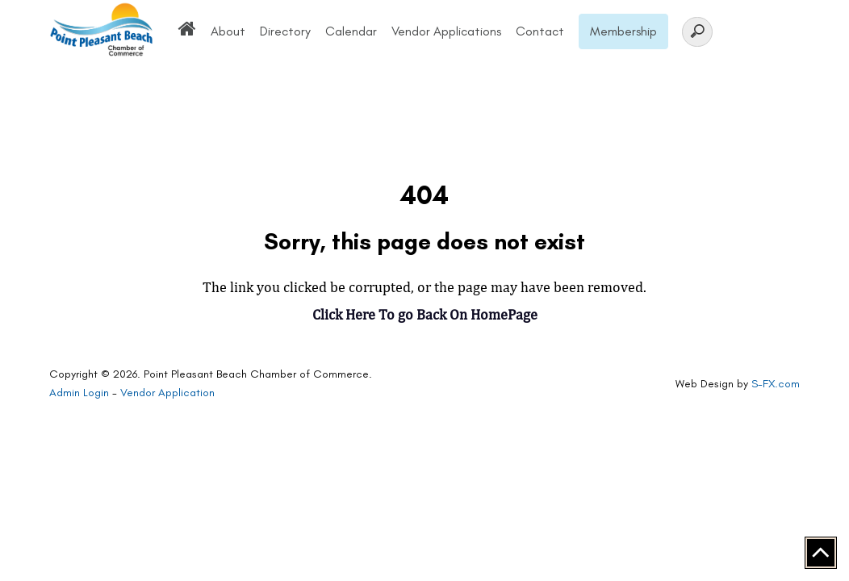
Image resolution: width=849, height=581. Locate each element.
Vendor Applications (446, 31)
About (228, 31)
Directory (285, 31)
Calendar (351, 31)
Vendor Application (167, 392)
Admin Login (79, 392)
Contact (540, 31)
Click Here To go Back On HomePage (424, 314)
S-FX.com (775, 384)
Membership (623, 31)
